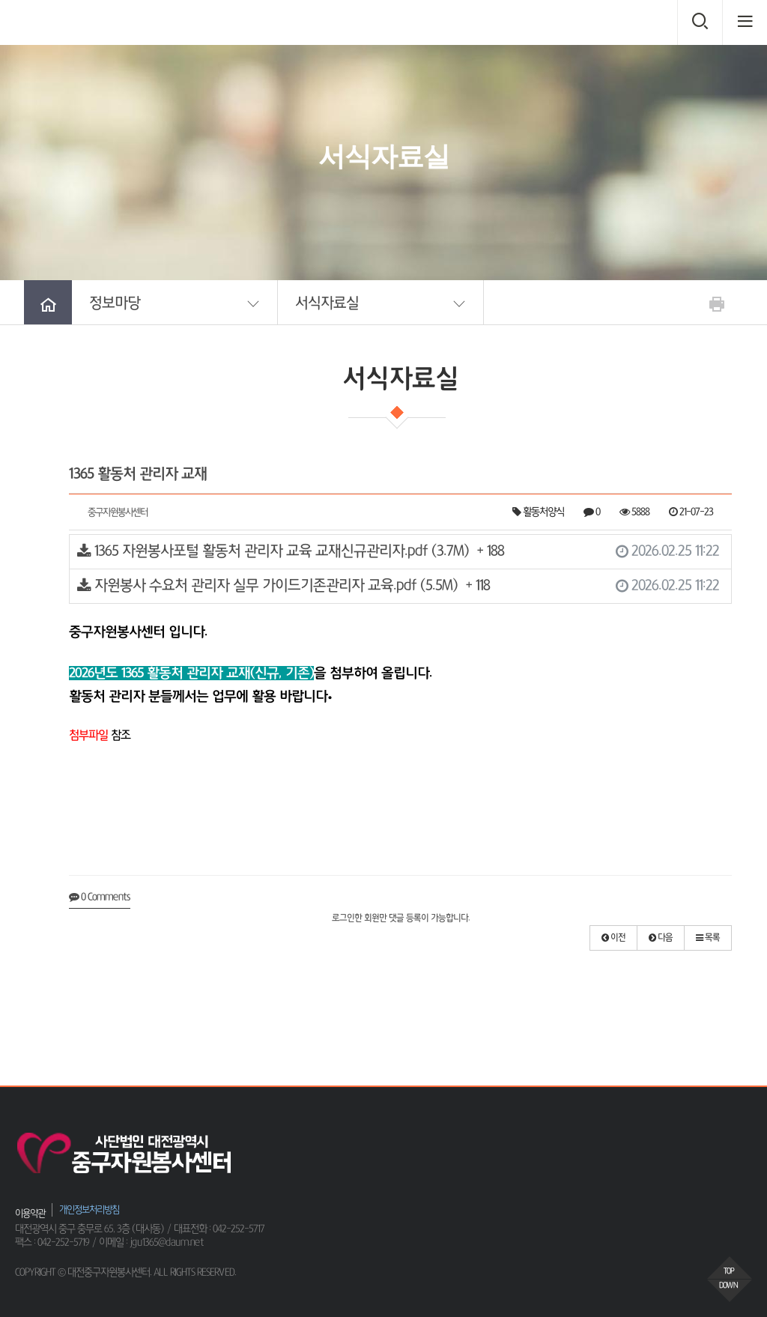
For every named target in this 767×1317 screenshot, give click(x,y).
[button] (174, 302)
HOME (314, 207)
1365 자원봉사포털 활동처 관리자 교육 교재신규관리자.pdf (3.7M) (398, 551)
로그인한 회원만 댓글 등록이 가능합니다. (401, 918)
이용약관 (30, 1213)
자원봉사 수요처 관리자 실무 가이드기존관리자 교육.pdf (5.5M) (398, 586)
